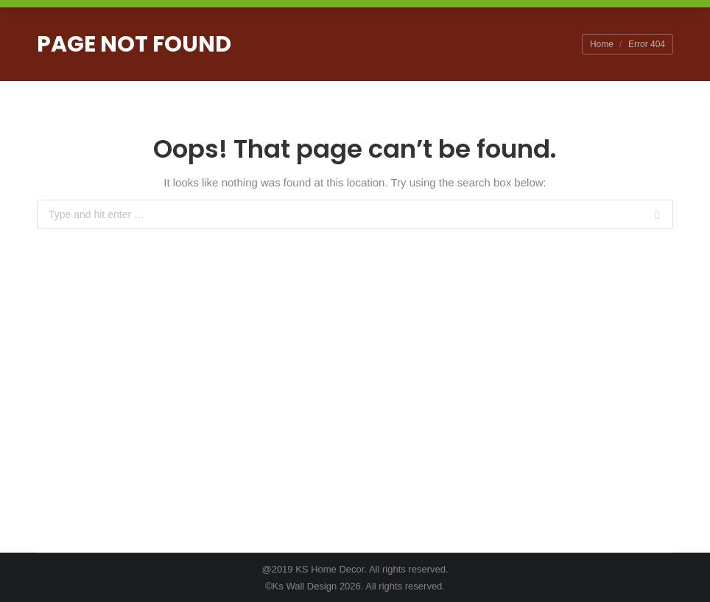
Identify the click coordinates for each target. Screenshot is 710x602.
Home (602, 44)
